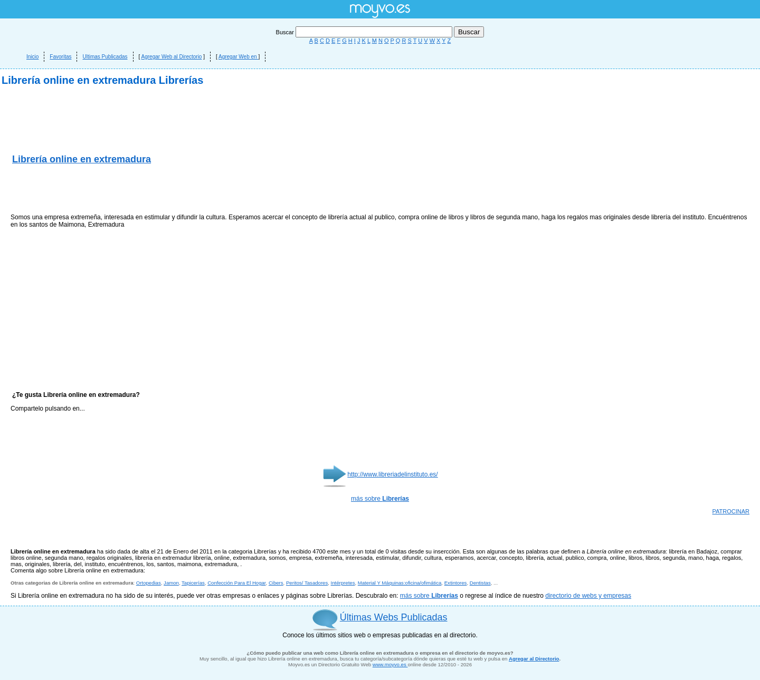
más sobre (380, 498)
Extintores (455, 583)
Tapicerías (193, 583)
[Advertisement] (134, 190)
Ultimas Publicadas (104, 57)
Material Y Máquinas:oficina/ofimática (400, 583)
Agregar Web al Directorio (171, 57)
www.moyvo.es (390, 664)
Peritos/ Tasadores (307, 583)
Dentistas (480, 583)
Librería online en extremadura (81, 159)
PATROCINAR (731, 511)
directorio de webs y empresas (588, 595)
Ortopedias (148, 583)
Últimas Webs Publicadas (394, 617)
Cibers (276, 583)
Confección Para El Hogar (236, 583)
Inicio (32, 57)
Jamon (171, 583)
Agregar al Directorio (534, 659)
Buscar (365, 32)
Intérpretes (343, 583)
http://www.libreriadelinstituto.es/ (392, 474)
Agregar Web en (238, 57)
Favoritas (60, 57)
